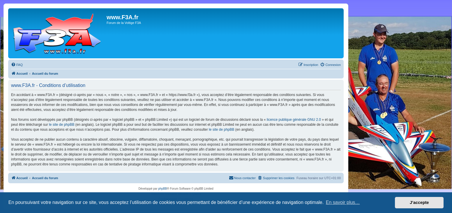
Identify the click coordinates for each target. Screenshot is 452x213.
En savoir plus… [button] (343, 202)
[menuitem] (17, 64)
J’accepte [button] (419, 202)
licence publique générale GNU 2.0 (294, 120)
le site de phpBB (61, 125)
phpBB (162, 188)
